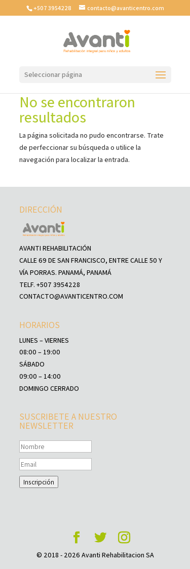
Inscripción (38, 481)
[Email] (55, 464)
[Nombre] (55, 446)
